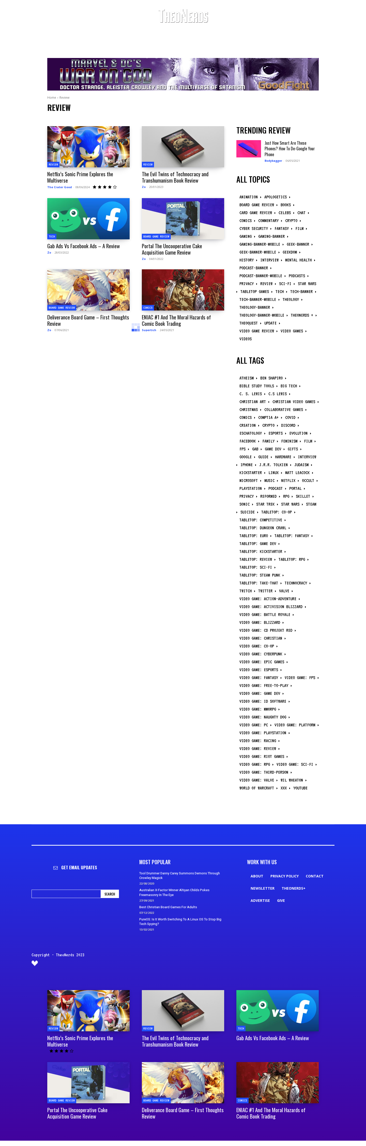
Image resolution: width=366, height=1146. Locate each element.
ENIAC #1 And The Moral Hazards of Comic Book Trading (176, 320)
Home (51, 97)
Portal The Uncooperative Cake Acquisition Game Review (172, 249)
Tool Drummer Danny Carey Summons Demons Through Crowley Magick (179, 875)
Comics (147, 308)
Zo (144, 187)
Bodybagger (273, 161)
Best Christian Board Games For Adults (168, 907)
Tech (52, 236)
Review (53, 164)
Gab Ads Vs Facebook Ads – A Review (83, 246)
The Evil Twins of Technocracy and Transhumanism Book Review (175, 177)
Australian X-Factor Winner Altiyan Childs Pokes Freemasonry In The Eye (174, 892)
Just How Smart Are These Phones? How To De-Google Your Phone (290, 148)
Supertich (149, 330)
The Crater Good (59, 187)
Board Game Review (156, 236)
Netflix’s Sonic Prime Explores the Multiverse (80, 177)
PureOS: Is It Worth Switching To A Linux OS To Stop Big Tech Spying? (180, 921)
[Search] (110, 894)
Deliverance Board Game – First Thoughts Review (88, 320)
